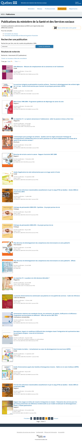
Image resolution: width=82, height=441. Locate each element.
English (77, 2)
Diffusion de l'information (50, 432)
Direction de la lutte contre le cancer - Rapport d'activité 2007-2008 (35, 154)
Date (9, 61)
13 (40, 418)
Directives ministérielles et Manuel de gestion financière (21, 35)
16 (49, 418)
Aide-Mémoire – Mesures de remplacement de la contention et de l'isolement (39, 66)
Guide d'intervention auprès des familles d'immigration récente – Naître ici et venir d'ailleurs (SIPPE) (46, 367)
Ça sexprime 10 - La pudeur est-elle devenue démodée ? (31, 278)
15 (46, 418)
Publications (62, 9)
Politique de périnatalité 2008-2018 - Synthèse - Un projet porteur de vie (37, 207)
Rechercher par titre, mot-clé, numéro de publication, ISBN (18, 43)
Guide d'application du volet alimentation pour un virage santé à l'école (37, 172)
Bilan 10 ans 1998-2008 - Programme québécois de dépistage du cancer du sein (39, 101)
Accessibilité (61, 432)
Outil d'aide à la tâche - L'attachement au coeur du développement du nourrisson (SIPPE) (42, 349)
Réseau (39, 9)
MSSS (3, 14)
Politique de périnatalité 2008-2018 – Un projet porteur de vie (33, 225)
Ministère (31, 9)
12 (37, 418)
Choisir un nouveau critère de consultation (14, 58)
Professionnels (50, 9)
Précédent (27, 418)
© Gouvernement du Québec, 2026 (41, 439)
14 (43, 418)
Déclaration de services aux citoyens (26, 432)
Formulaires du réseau (11, 34)
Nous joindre (78, 3)
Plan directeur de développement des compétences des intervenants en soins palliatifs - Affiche (44, 261)
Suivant (56, 418)
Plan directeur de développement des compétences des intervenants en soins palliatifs (42, 243)
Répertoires (73, 9)
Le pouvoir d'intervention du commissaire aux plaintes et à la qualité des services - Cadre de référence (47, 296)
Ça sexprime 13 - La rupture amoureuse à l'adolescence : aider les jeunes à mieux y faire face (43, 119)
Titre (16, 61)
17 (52, 418)
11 (34, 418)
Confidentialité (39, 432)
